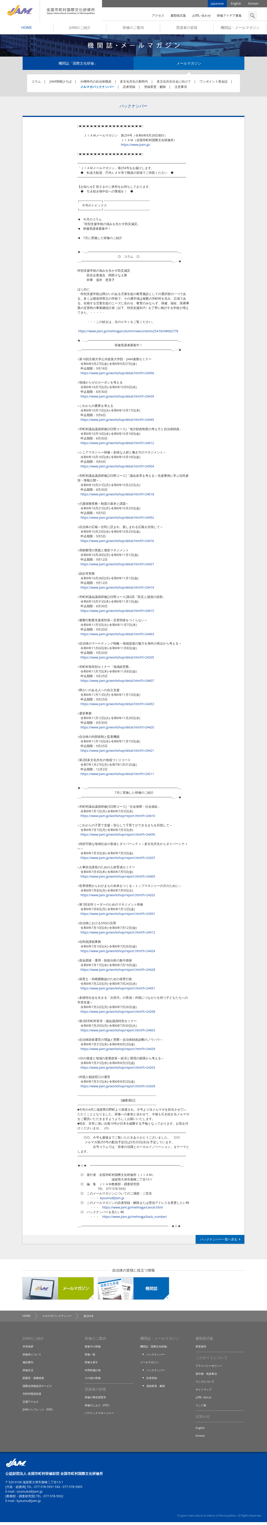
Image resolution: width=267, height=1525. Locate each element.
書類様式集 (178, 15)
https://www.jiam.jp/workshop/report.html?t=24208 (117, 1013)
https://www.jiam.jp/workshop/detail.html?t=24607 (117, 682)
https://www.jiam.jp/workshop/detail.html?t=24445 (117, 421)
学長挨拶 (28, 1348)
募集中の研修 (93, 1348)
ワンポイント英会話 (214, 83)
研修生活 (28, 1372)
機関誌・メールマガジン (240, 29)
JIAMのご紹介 (80, 29)
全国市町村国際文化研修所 (71, 11)
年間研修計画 (93, 1372)
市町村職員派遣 (33, 1396)
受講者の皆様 (186, 29)
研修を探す (92, 1364)
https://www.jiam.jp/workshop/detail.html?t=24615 (117, 612)
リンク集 (201, 1407)
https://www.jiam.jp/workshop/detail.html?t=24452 (117, 519)
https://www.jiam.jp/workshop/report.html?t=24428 (117, 971)
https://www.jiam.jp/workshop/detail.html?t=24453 (117, 705)
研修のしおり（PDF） (99, 1407)
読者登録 (129, 88)
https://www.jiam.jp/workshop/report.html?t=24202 (117, 896)
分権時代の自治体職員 (95, 83)
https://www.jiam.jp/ (135, 146)
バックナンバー (156, 1356)
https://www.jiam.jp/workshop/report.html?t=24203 (117, 1069)
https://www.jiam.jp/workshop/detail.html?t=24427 (117, 566)
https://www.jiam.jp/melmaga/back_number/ (134, 1218)
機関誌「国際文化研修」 (78, 64)
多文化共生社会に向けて (174, 83)
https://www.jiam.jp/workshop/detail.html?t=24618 (117, 496)
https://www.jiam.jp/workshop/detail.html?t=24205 (117, 659)
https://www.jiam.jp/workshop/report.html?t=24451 (117, 990)
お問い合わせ (201, 15)
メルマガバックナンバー (97, 88)
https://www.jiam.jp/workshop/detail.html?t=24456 (117, 374)
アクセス (158, 15)
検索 (252, 15)
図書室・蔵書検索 (34, 1380)
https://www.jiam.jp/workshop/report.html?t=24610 (117, 817)
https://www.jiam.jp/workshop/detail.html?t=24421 (117, 752)
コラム (36, 83)
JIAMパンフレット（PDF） (40, 1411)
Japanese (217, 4)
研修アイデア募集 (229, 15)
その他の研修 (93, 1380)
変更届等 (201, 1348)
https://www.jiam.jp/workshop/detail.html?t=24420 (117, 729)
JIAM (20, 11)
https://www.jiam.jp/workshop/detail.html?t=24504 (117, 468)
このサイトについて (212, 1359)
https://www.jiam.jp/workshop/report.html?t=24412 (117, 934)
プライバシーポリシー (210, 1368)
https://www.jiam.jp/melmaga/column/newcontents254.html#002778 (127, 332)
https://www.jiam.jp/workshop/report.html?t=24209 (117, 1088)
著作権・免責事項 (207, 1376)
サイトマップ (204, 1392)
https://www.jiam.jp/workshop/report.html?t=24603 (117, 1032)
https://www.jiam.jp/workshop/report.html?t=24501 (117, 915)
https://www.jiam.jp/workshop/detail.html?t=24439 (117, 398)
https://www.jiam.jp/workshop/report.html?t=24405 (117, 878)
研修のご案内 (133, 29)
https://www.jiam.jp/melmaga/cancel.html (132, 1209)
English (236, 4)
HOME (26, 29)
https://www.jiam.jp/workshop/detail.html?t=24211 (117, 775)
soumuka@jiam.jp (30, 1494)
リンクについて (206, 1384)
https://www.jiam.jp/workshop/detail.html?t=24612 (117, 444)
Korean (253, 4)
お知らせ (203, 1418)
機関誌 (133, 1290)
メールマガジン (189, 64)
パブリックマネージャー (100, 1415)
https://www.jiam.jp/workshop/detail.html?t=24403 (117, 635)
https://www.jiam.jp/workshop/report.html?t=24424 (117, 952)
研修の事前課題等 (96, 1400)
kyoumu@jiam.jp (112, 1199)
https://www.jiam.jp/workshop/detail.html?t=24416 (117, 542)
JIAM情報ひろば (61, 83)
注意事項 (181, 88)
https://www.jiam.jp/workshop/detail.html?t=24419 (117, 589)
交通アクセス (31, 1404)
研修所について (33, 1356)
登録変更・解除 (155, 88)
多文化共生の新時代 (134, 83)
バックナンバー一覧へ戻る (218, 1241)
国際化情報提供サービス (38, 1388)
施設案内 (28, 1364)
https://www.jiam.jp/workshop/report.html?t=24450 (117, 836)
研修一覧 (90, 1356)
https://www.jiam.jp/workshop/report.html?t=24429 (117, 1050)
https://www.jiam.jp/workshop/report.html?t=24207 (117, 859)
